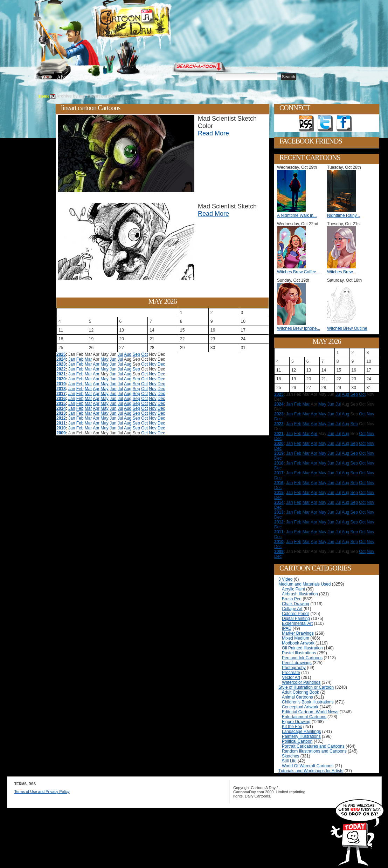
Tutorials (118, 77)
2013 (61, 413)
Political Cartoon (297, 741)
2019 (61, 383)
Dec (161, 364)
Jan (71, 359)
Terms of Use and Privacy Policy (42, 791)
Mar (88, 359)
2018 (61, 388)
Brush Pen (292, 598)
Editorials (89, 77)
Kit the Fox (292, 726)
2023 (61, 364)
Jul (120, 354)
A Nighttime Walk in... (297, 215)
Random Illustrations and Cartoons (314, 751)
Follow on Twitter (325, 123)
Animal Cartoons (297, 697)
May (105, 359)
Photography (294, 667)
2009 (61, 432)
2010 (61, 428)
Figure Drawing (296, 721)
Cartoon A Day (149, 23)
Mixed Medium (295, 638)
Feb (80, 359)
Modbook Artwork (298, 643)
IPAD (286, 628)
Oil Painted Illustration (302, 648)
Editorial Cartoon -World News (310, 711)
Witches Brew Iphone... (298, 328)
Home (40, 77)
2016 (61, 398)
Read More (213, 133)
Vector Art (291, 677)
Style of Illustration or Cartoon (306, 687)
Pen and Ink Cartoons (302, 657)
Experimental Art (297, 623)
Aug (127, 354)
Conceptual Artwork (300, 707)
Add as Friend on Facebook (344, 123)
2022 (61, 369)
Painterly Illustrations (301, 736)
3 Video (285, 579)
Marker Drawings (298, 633)
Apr (96, 364)
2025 (61, 354)
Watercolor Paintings (301, 682)
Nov (152, 364)
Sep (136, 354)
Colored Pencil (295, 613)
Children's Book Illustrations (308, 702)
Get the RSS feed (306, 123)
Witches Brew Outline (347, 328)
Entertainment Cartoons (304, 716)
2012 (61, 418)
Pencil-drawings (297, 662)
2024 (61, 359)
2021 (61, 374)
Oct (144, 354)
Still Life (289, 761)
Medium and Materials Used (304, 584)
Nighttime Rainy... (343, 215)
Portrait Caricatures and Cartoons (313, 746)
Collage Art (292, 608)
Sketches (290, 756)
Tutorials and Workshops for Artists (310, 770)
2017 (61, 393)
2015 (61, 403)
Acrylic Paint (293, 589)
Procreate (291, 672)
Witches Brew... (341, 271)
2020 (61, 378)
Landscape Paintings (301, 731)
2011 (61, 423)
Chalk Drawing (295, 603)
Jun (113, 359)
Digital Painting (296, 618)
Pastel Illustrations (299, 652)
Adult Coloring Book (300, 692)
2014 (61, 408)
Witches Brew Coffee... (298, 271)
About (63, 77)
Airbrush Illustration (300, 594)
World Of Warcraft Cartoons (307, 765)
